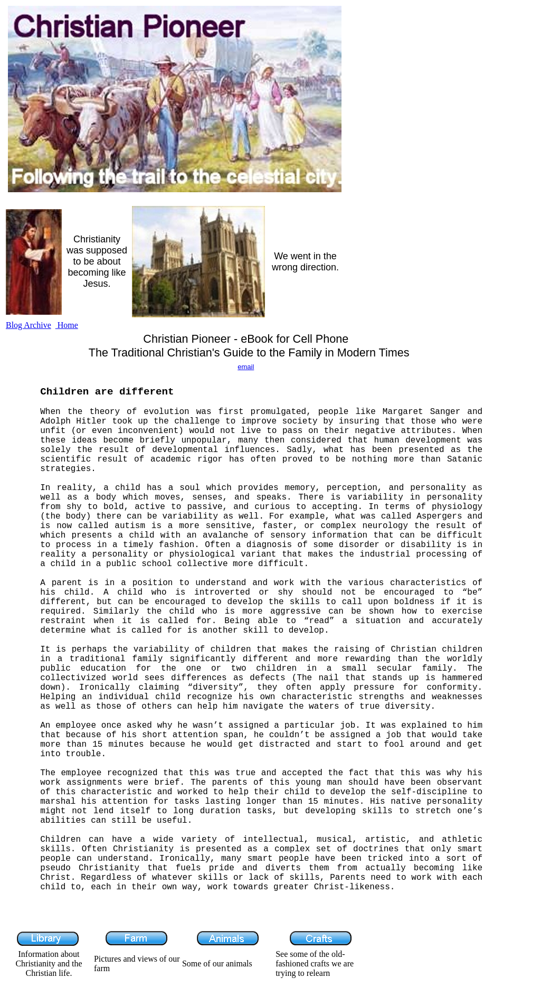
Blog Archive (28, 325)
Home (66, 325)
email (246, 367)
